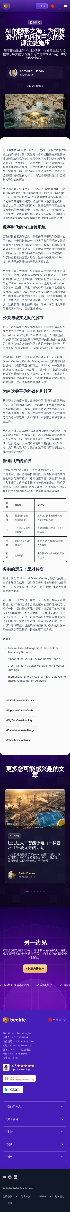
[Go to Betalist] (13, 1089)
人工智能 (14, 836)
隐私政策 (26, 1196)
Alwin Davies (27, 873)
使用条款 (7, 1196)
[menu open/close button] (65, 6)
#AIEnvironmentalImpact (20, 700)
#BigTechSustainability (19, 720)
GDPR (42, 1196)
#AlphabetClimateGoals (19, 710)
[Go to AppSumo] (19, 1067)
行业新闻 (35, 22)
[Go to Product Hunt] (19, 1078)
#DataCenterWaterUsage (20, 730)
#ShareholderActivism (18, 740)
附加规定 (59, 1196)
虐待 (9, 1203)
